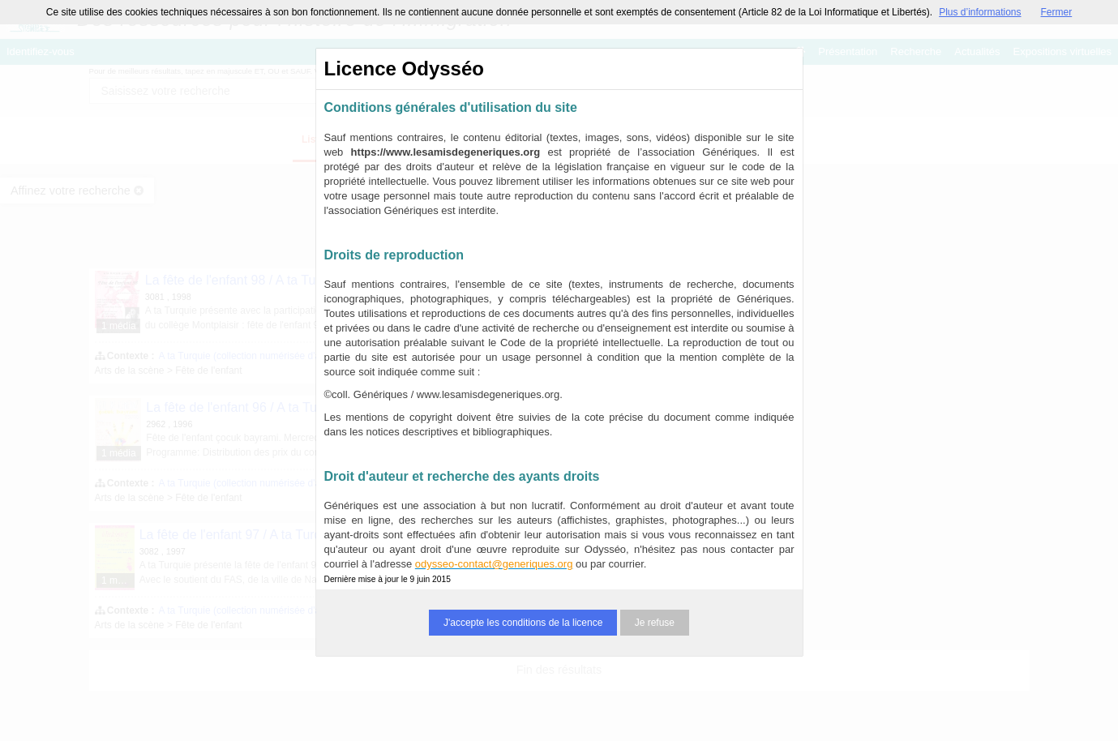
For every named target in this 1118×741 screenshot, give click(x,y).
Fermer (1057, 12)
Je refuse (655, 622)
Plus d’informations (980, 12)
